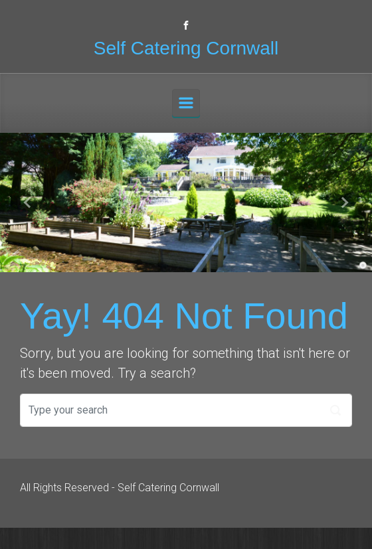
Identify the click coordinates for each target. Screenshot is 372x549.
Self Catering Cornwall (186, 48)
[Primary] (186, 103)
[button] (28, 202)
